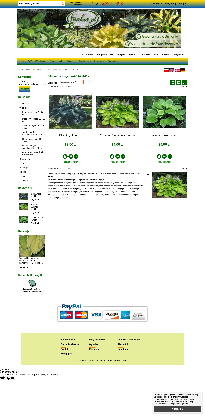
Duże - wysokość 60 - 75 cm (32, 140)
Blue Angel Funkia (70, 135)
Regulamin (179, 54)
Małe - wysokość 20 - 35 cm (33, 120)
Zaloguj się (67, 354)
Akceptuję (177, 409)
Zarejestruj (170, 3)
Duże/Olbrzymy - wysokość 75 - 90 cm (32, 146)
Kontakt (146, 54)
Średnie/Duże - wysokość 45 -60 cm (32, 133)
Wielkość (40, 61)
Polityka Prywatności (129, 339)
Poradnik (166, 54)
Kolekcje (23, 172)
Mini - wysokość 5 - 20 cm (32, 113)
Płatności (133, 54)
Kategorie (24, 97)
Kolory (71, 61)
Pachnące (84, 61)
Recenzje (23, 231)
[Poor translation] (10, 378)
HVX (156, 54)
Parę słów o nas (105, 54)
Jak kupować (87, 54)
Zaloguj (182, 3)
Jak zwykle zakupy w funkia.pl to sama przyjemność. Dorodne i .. (31, 260)
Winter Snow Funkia (164, 135)
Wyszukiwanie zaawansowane (76, 4)
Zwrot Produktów (70, 344)
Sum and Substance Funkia (117, 135)
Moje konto (156, 3)
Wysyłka (121, 54)
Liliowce (99, 61)
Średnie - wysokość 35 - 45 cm (33, 126)
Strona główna (25, 69)
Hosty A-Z (25, 61)
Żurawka (112, 61)
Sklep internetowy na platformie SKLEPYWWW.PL (102, 360)
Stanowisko (57, 61)
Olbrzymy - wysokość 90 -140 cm (63, 69)
